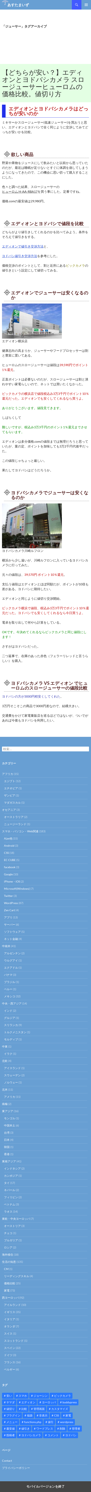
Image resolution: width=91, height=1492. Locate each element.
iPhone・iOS (12, 881)
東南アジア (9, 1161)
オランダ (9, 1326)
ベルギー (9, 1369)
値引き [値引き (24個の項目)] (25, 1428)
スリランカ (11, 1025)
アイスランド (12, 1068)
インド (8, 1010)
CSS (6, 852)
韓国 (7, 1147)
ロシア (8, 1247)
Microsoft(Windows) (17, 888)
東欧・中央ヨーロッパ (16, 1218)
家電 (7, 1290)
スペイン (9, 1347)
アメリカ (9, 1096)
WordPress (11, 903)
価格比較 (9, 1283)
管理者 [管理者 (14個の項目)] (76, 1428)
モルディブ (11, 1039)
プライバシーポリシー (16, 1467)
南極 (5, 1104)
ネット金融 (11, 939)
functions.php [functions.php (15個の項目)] (32, 1422)
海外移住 (7, 1254)
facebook (9, 867)
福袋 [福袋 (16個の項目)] (30, 1415)
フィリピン (11, 1197)
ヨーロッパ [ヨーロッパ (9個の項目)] (49, 1402)
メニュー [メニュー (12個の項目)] (12, 1422)
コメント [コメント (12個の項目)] (53, 1435)
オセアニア (9, 809)
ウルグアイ (11, 960)
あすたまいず (18, 5)
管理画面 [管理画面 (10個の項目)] (39, 1408)
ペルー (8, 989)
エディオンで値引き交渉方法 (23, 246)
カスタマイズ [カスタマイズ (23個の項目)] (59, 1408)
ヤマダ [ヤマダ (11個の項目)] (10, 1402)
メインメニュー (86, 5)
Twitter (8, 895)
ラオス (8, 1211)
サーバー (9, 924)
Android (9, 845)
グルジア (9, 1017)
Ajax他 (8, 838)
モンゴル (9, 1118)
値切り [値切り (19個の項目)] (10, 1408)
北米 (5, 1089)
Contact (7, 1460)
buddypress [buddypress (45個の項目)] (69, 1402)
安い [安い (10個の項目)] (9, 1395)
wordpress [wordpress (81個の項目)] (66, 1422)
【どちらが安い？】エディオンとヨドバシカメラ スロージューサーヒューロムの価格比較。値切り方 (43, 83)
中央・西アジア (12, 1003)
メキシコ (9, 996)
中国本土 (9, 1125)
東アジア (7, 1111)
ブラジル (9, 982)
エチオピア (11, 788)
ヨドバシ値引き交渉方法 (19, 256)
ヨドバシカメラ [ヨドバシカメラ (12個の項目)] (31, 1435)
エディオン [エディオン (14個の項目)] (28, 1402)
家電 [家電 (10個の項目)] (68, 1415)
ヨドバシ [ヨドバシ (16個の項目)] (70, 1435)
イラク (8, 1053)
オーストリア (12, 1226)
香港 (7, 1154)
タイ (7, 1182)
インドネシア (12, 1168)
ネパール (9, 1190)
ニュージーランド (15, 824)
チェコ (8, 1233)
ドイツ (8, 1355)
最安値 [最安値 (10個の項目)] (10, 1428)
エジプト (9, 781)
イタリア (9, 1319)
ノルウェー (11, 1082)
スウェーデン (12, 1075)
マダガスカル (12, 802)
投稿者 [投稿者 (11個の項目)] (10, 1435)
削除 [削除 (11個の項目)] (62, 1428)
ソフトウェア (12, 931)
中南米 (6, 946)
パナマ (8, 974)
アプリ (8, 917)
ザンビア (9, 795)
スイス (8, 1333)
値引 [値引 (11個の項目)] (50, 1422)
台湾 (7, 1132)
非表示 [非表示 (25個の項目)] (43, 1415)
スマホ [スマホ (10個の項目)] (23, 1395)
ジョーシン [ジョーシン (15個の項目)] (40, 1395)
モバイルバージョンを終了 (45, 1486)
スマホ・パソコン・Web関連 (20, 831)
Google (8, 874)
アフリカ (7, 773)
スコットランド (14, 1340)
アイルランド (12, 1304)
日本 (7, 1139)
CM (6, 1269)
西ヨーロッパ (10, 1297)
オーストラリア (14, 817)
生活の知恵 (9, 1261)
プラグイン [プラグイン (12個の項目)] (13, 1415)
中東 (5, 1046)
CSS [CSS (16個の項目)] (56, 1415)
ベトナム (9, 1204)
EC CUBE (10, 860)
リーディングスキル (16, 1276)
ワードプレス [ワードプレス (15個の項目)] (44, 1428)
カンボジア (11, 1175)
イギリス (9, 1312)
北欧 (5, 1060)
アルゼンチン (12, 953)
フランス (9, 1362)
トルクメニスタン (15, 1032)
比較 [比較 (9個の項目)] (24, 1408)
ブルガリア (11, 1240)
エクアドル (11, 967)
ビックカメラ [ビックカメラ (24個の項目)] (62, 1395)
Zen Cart (9, 910)
